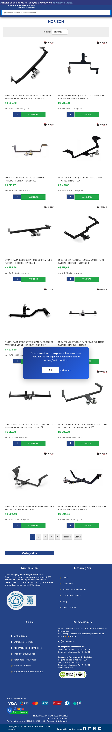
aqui (66, 636)
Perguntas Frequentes (25, 659)
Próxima (67, 536)
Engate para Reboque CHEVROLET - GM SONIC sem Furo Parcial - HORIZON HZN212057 (28, 97)
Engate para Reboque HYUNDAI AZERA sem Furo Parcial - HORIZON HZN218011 (82, 508)
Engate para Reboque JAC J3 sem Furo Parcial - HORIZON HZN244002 (25, 179)
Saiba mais (65, 370)
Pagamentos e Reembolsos (28, 647)
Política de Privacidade (74, 589)
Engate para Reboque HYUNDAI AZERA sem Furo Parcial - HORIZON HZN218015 (29, 508)
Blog (65, 601)
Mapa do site (69, 607)
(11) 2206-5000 (66, 641)
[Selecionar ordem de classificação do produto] (60, 32)
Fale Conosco (83, 622)
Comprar (33, 115)
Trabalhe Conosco (72, 595)
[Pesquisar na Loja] (56, 12)
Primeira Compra (22, 665)
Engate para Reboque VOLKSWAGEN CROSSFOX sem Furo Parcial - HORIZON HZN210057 (29, 344)
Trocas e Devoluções (24, 653)
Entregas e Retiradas (24, 641)
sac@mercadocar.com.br (70, 647)
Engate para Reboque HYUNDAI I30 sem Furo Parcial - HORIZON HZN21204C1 (81, 261)
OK (50, 370)
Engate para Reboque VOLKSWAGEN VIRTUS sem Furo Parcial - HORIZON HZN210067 (82, 426)
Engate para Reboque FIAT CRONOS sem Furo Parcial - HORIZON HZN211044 (28, 261)
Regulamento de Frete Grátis (28, 671)
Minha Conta (20, 636)
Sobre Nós (68, 583)
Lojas (65, 577)
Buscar (108, 12)
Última (78, 536)
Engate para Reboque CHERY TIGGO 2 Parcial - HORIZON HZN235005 (82, 179)
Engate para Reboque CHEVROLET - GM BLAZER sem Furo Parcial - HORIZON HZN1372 (29, 426)
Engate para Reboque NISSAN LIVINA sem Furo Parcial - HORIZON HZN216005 (81, 97)
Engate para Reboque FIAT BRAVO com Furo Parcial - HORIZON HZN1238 (81, 344)
